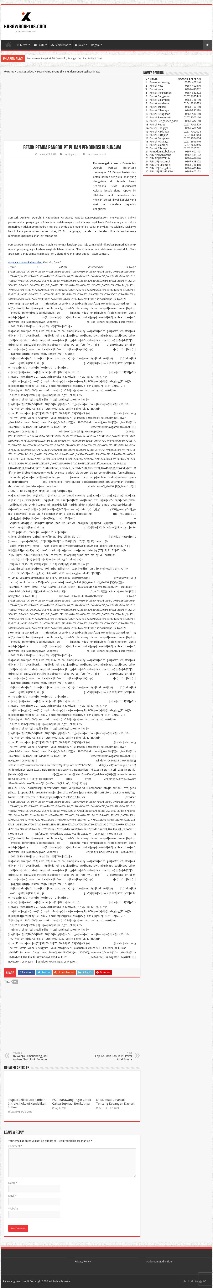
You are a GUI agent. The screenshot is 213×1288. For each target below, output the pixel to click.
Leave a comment (96, 154)
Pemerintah (59, 45)
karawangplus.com (14, 1281)
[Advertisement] (72, 108)
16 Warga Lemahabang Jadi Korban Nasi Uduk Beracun (33, 1056)
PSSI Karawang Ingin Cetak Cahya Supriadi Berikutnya (71, 1101)
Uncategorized (25, 71)
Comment (15, 1146)
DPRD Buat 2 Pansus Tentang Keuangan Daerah (115, 1101)
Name (12, 1182)
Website (13, 1208)
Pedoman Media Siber (159, 1261)
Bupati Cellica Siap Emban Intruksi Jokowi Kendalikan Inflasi (27, 1103)
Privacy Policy (83, 1261)
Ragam (95, 45)
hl (15, 981)
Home (8, 44)
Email (12, 1195)
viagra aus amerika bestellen (25, 262)
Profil (39, 45)
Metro (21, 45)
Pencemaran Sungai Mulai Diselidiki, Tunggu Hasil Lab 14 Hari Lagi (64, 58)
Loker (80, 45)
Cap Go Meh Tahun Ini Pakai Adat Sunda (110, 1056)
